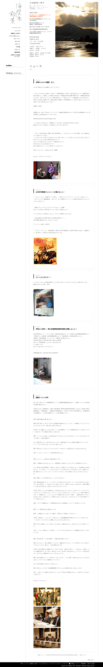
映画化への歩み (33, 663)
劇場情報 (83, 663)
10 (55, 655)
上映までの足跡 (90, 663)
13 (59, 655)
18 (67, 655)
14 (61, 655)
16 (64, 655)
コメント (77, 663)
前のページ (41, 655)
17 (66, 655)
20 (70, 655)
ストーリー (52, 663)
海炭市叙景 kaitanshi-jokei (15, 15)
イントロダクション (44, 663)
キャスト (59, 663)
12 (58, 655)
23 (75, 655)
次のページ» (83, 655)
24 (77, 655)
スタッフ (65, 663)
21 (72, 655)
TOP (22, 663)
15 (62, 655)
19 (69, 655)
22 (74, 655)
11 (56, 655)
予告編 (72, 663)
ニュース (26, 663)
